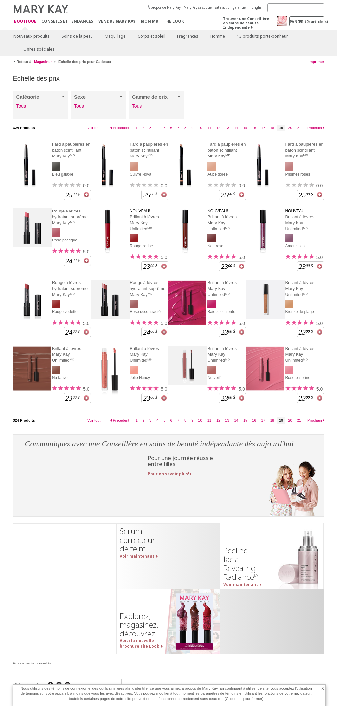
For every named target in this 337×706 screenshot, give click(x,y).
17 (263, 128)
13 (227, 128)
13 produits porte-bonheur (262, 36)
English (258, 7)
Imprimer (316, 62)
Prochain (314, 128)
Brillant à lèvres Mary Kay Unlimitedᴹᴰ (144, 222)
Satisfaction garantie (230, 7)
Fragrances (187, 36)
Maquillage (115, 36)
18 (272, 128)
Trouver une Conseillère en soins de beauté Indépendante (246, 22)
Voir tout (93, 128)
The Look (174, 21)
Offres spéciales (39, 49)
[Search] (295, 7)
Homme (217, 36)
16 (254, 128)
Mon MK (149, 21)
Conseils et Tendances (67, 21)
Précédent (121, 128)
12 (218, 128)
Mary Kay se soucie (198, 7)
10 (200, 128)
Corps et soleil (151, 36)
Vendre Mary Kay (117, 21)
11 (209, 128)
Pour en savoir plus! (168, 474)
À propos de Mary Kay (164, 7)
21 (299, 128)
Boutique (25, 21)
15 (245, 128)
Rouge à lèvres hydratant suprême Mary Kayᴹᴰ (70, 217)
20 (290, 128)
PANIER (307, 21)
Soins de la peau (77, 36)
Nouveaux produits (31, 36)
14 (236, 128)
